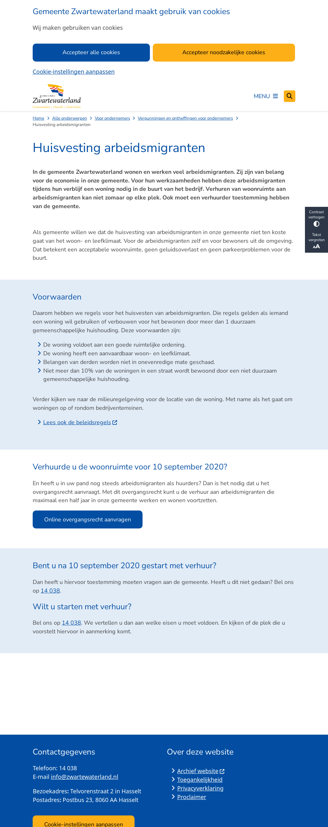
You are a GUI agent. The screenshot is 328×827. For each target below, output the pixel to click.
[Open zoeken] (289, 96)
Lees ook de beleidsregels (80, 422)
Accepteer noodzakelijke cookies (224, 52)
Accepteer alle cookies (91, 52)
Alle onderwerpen (69, 118)
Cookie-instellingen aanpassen (74, 71)
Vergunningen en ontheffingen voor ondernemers (185, 118)
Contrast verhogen (316, 218)
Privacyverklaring (200, 788)
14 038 (50, 591)
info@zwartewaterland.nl (84, 777)
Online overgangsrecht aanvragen (87, 519)
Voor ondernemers (112, 118)
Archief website (201, 771)
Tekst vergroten (316, 241)
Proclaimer (191, 797)
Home (38, 118)
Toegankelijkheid (200, 779)
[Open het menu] (266, 96)
